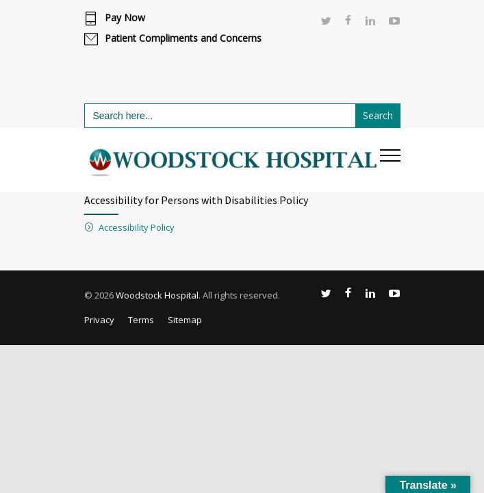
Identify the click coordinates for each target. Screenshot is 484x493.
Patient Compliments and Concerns (183, 38)
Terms (141, 320)
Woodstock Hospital (157, 295)
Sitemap (185, 320)
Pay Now (125, 18)
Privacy (99, 320)
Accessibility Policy (137, 227)
